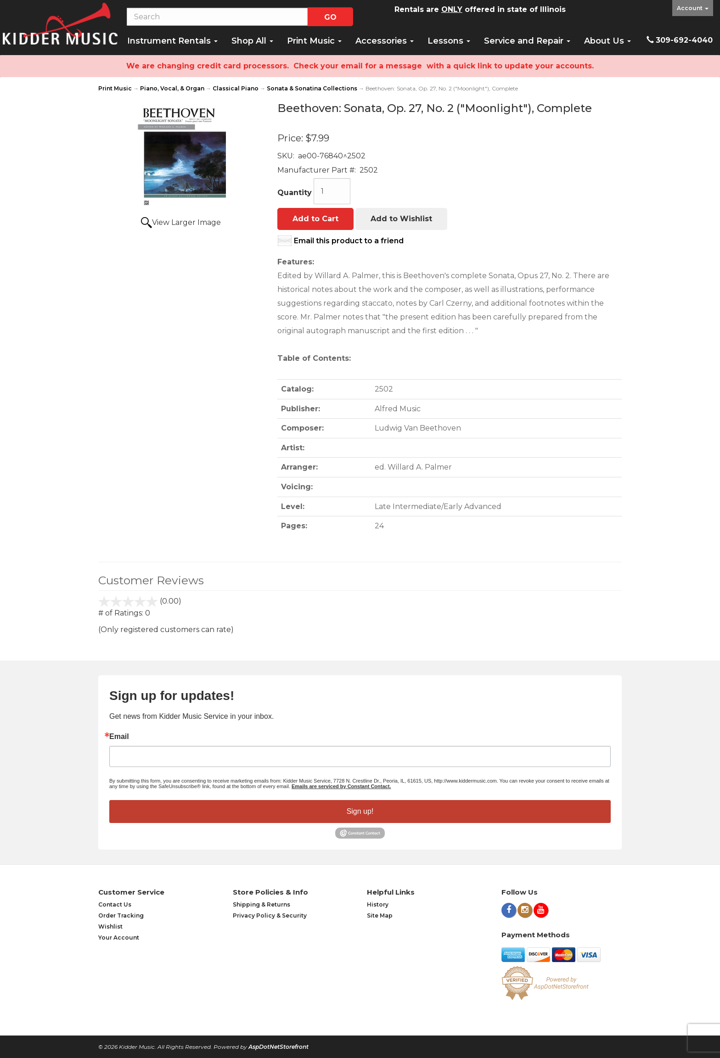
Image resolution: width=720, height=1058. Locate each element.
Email (119, 736)
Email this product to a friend (349, 240)
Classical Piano (236, 88)
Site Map (380, 915)
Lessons (449, 41)
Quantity (294, 192)
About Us (607, 41)
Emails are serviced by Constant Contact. (341, 786)
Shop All (252, 41)
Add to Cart (315, 218)
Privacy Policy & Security (270, 915)
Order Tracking (121, 915)
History (377, 904)
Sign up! (360, 811)
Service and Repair (527, 41)
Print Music (314, 41)
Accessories (384, 41)
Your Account (118, 937)
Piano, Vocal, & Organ (172, 88)
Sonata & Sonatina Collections (312, 88)
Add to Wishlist (401, 218)
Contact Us (114, 904)
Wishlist (110, 926)
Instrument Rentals (172, 41)
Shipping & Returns (261, 904)
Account (693, 8)
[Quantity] (332, 191)
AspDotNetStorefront (278, 1046)
